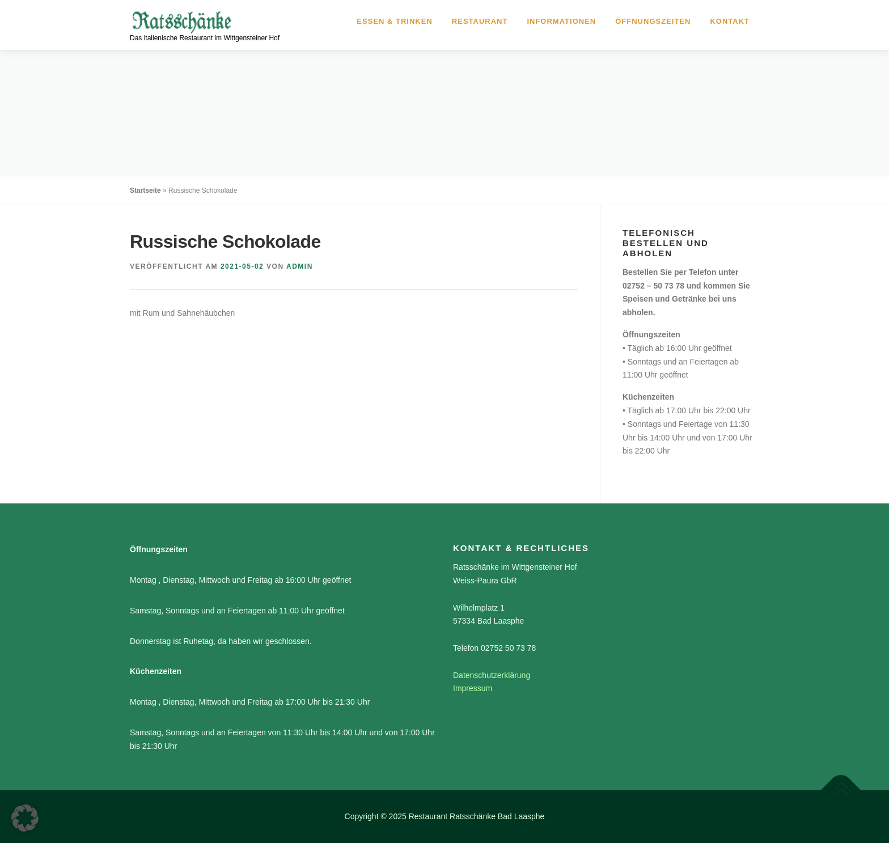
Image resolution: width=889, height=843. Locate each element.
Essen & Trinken (394, 21)
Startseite (145, 190)
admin (299, 266)
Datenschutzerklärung (491, 675)
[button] (25, 818)
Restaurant (480, 21)
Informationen (561, 21)
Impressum (472, 688)
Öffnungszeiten (653, 21)
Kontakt (730, 21)
